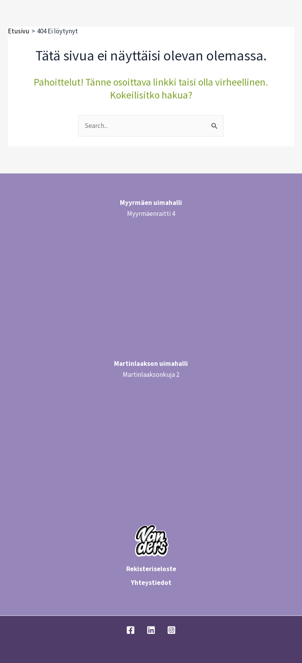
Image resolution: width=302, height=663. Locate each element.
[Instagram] (171, 630)
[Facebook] (130, 630)
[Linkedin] (151, 630)
